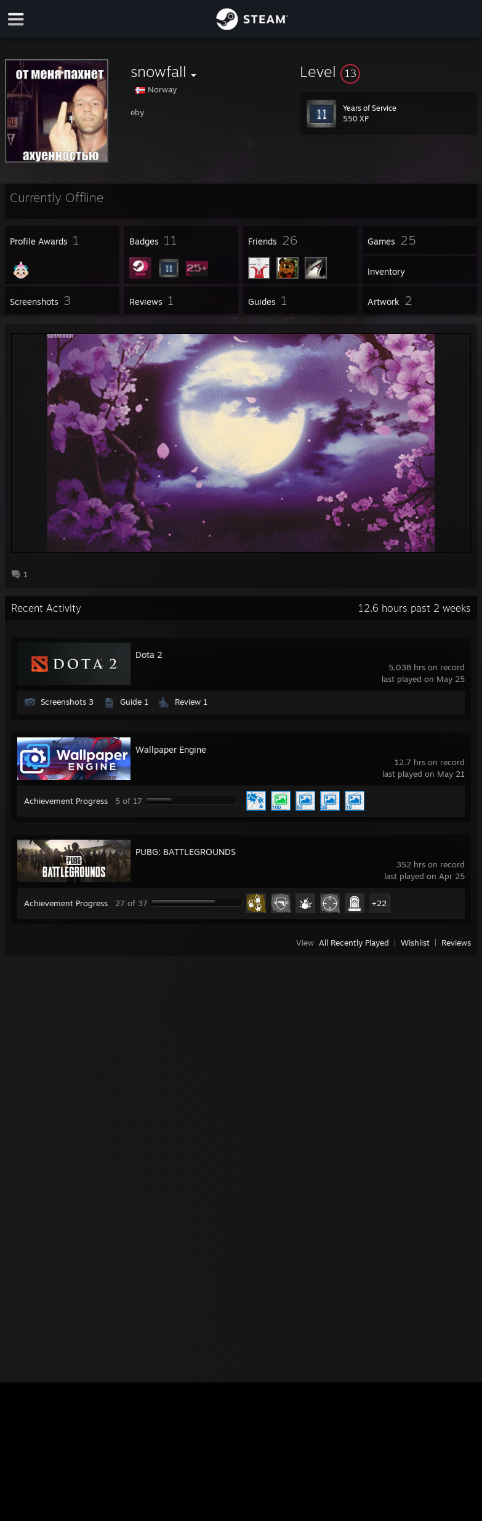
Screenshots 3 (67, 702)
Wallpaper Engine (170, 749)
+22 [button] (379, 903)
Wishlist (415, 942)
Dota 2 (149, 654)
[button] (388, 71)
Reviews (456, 942)
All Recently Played (354, 942)
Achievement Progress (66, 801)
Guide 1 (134, 702)
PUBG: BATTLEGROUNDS (185, 851)
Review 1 (191, 702)
